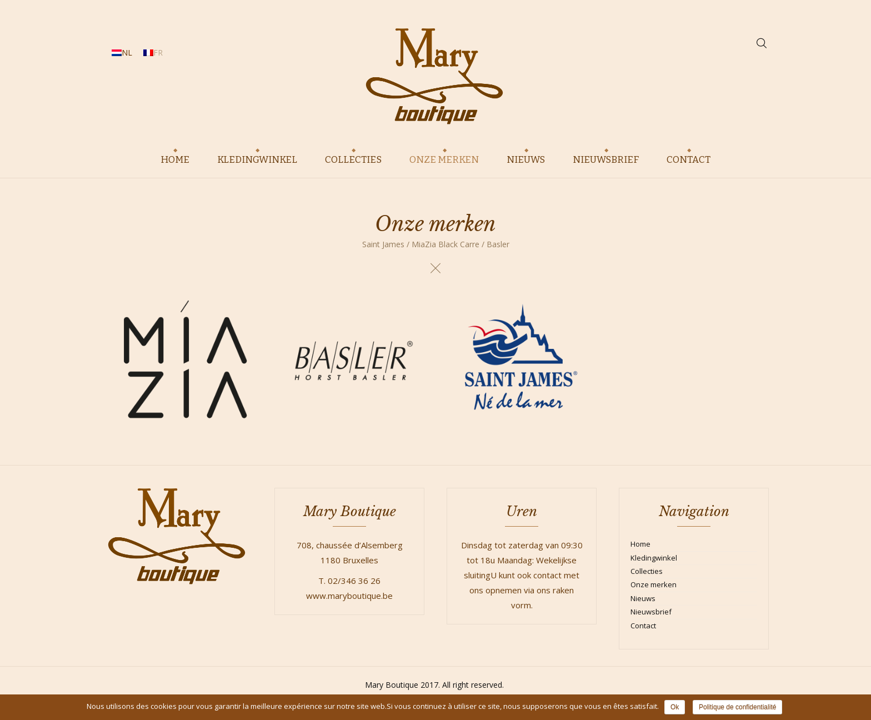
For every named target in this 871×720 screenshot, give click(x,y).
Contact (643, 626)
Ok (674, 707)
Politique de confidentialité (737, 707)
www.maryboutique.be (349, 595)
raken (563, 590)
